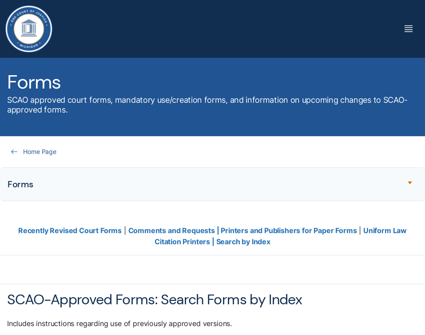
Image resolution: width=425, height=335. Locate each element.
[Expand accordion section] (212, 184)
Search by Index (243, 241)
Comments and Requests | (174, 230)
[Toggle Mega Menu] (409, 28)
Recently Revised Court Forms (70, 230)
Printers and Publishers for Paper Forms (289, 230)
